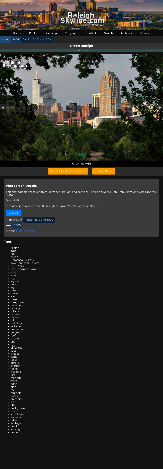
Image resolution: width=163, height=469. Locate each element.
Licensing (51, 33)
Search (108, 33)
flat (13, 344)
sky (13, 287)
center (15, 314)
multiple (16, 393)
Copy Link (13, 213)
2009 (14, 254)
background (19, 408)
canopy (15, 308)
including (17, 326)
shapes (15, 353)
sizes (13, 350)
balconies (16, 399)
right (14, 383)
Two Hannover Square (103, 191)
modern (16, 377)
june (13, 250)
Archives (126, 33)
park (13, 284)
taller (14, 359)
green (14, 257)
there (14, 293)
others (15, 362)
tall (13, 320)
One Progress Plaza (23, 269)
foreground (18, 302)
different (16, 347)
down (14, 432)
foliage (15, 311)
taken (14, 420)
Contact (91, 33)
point (14, 426)
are (13, 296)
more (14, 411)
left (13, 374)
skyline (15, 281)
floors (14, 396)
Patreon (145, 33)
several (15, 317)
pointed (16, 332)
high (13, 386)
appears (16, 417)
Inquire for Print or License (68, 171)
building (16, 371)
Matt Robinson (25, 230)
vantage (16, 423)
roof (13, 335)
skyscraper (17, 329)
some (14, 356)
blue (14, 290)
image (14, 272)
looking (15, 429)
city (13, 278)
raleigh (15, 247)
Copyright (71, 33)
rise (13, 390)
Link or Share (103, 171)
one (13, 341)
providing (17, 305)
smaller (15, 338)
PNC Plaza (125, 191)
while (14, 380)
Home (17, 33)
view (13, 275)
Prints (33, 33)
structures (17, 414)
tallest (14, 368)
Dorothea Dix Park (59, 191)
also (13, 402)
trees (14, 299)
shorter (15, 365)
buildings (16, 323)
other (14, 405)
